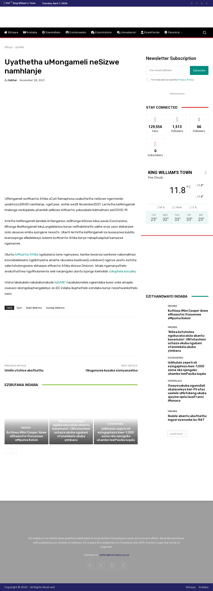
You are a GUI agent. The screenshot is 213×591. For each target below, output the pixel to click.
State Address (34, 307)
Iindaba (26, 428)
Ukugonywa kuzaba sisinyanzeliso (112, 370)
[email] (168, 70)
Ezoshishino (115, 424)
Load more (177, 434)
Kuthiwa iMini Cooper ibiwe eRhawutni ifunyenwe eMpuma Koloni (26, 436)
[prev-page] (7, 451)
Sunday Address (55, 307)
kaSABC (60, 282)
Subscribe (199, 70)
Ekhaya (9, 47)
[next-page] (13, 451)
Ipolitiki (19, 47)
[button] (204, 32)
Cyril (19, 307)
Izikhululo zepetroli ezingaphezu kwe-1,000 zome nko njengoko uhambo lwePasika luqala (116, 434)
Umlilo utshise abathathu (24, 370)
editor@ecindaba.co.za (114, 554)
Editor (12, 80)
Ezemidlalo (175, 381)
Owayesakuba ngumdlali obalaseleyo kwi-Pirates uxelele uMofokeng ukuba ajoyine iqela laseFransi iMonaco (187, 393)
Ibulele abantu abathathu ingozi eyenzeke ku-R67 (187, 418)
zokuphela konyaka (122, 271)
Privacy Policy (185, 79)
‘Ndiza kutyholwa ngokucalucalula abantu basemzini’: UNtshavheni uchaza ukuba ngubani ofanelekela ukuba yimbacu (71, 430)
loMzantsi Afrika (26, 254)
